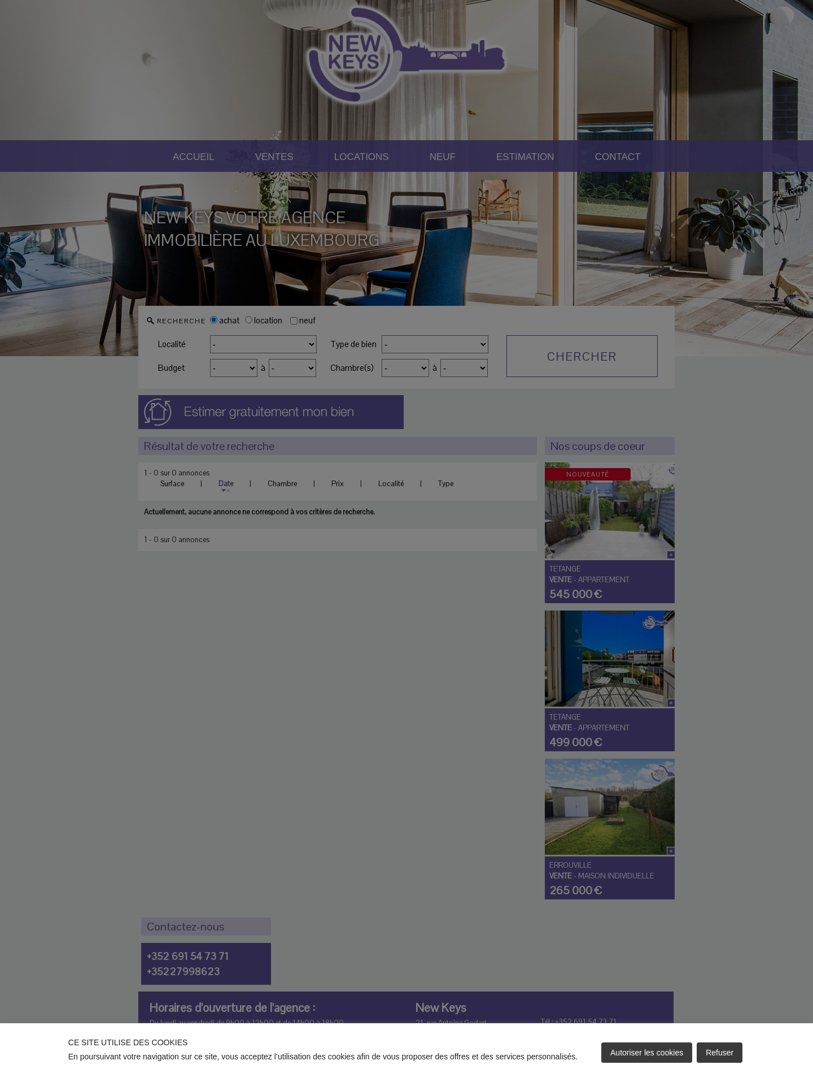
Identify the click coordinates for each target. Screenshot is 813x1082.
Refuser (719, 1052)
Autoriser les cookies (646, 1052)
